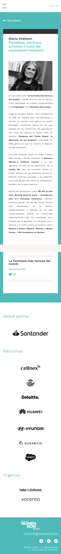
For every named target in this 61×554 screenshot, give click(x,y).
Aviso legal (31, 547)
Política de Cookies (45, 550)
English (54, 6)
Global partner (16, 316)
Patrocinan (13, 351)
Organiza (11, 475)
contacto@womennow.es (40, 533)
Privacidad (51, 547)
